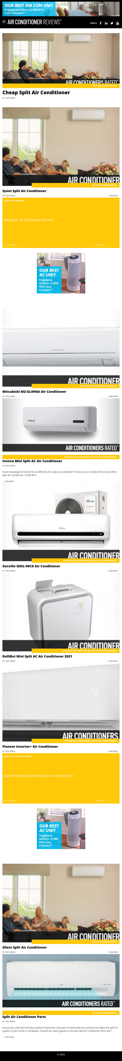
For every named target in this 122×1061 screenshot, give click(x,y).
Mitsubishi (110, 386)
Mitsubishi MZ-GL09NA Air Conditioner (34, 391)
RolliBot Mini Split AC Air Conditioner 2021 (37, 656)
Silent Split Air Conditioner (24, 947)
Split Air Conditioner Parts (24, 1017)
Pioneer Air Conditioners (77, 741)
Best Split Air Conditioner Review (28, 220)
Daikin (29, 756)
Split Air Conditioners (104, 85)
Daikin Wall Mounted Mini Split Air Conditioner (39, 776)
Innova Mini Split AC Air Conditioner (32, 461)
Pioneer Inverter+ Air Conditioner (30, 746)
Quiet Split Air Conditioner (24, 191)
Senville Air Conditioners (77, 560)
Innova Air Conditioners (77, 457)
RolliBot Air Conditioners (77, 650)
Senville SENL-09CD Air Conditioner (31, 566)
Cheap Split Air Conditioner (36, 92)
